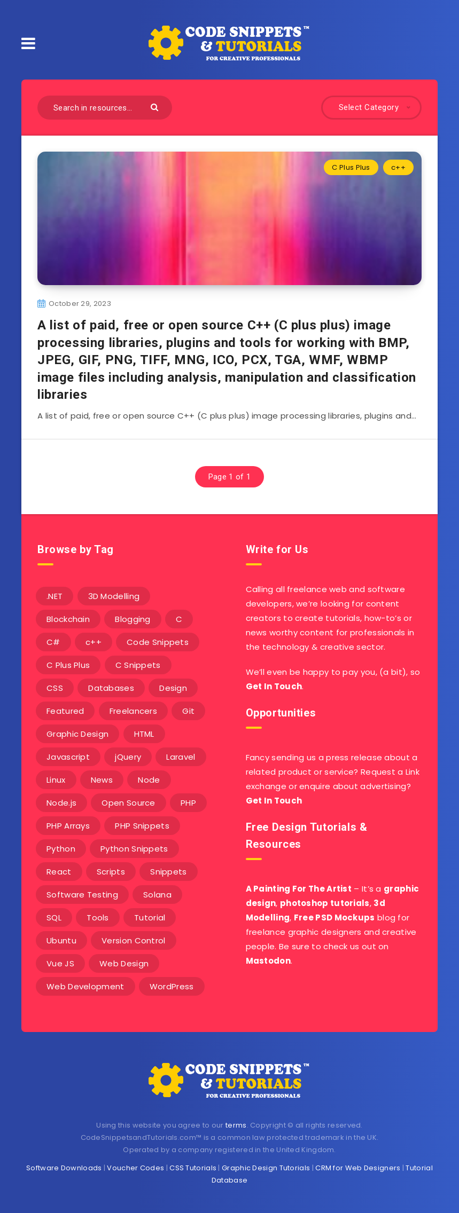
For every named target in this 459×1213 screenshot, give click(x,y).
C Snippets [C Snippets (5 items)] (138, 665)
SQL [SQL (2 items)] (53, 917)
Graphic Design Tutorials (266, 1168)
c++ (398, 167)
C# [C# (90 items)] (53, 642)
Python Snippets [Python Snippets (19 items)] (134, 848)
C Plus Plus (351, 167)
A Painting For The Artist (299, 888)
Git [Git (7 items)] (188, 710)
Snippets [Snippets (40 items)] (168, 871)
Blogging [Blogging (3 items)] (132, 619)
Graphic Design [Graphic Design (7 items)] (77, 733)
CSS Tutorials (192, 1168)
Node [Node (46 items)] (149, 779)
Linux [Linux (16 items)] (56, 779)
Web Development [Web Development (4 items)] (85, 986)
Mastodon (268, 960)
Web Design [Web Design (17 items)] (124, 963)
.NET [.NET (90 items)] (54, 596)
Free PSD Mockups (334, 917)
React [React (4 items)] (59, 871)
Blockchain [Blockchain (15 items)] (68, 619)
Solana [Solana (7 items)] (157, 894)
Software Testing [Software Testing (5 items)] (82, 894)
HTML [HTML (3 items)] (144, 733)
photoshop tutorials (325, 903)
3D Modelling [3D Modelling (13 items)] (114, 596)
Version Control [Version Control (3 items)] (134, 940)
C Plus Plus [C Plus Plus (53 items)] (68, 665)
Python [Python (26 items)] (60, 848)
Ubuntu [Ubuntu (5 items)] (61, 940)
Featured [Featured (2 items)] (65, 710)
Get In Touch (274, 686)
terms (236, 1125)
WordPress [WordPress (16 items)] (172, 986)
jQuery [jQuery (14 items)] (128, 756)
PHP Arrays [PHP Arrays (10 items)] (68, 825)
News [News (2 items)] (102, 779)
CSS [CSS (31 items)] (54, 688)
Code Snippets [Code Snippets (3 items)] (158, 642)
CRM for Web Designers (357, 1168)
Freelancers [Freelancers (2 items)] (133, 710)
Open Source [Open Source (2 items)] (128, 802)
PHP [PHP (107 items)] (188, 802)
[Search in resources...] (104, 108)
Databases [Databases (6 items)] (111, 688)
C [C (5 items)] (179, 619)
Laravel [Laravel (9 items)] (180, 756)
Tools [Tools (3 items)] (98, 917)
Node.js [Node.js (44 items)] (61, 802)
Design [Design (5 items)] (173, 688)
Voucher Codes (135, 1168)
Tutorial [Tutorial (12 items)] (149, 917)
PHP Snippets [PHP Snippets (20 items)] (142, 825)
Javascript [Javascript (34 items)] (68, 756)
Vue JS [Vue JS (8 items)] (60, 963)
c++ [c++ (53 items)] (93, 642)
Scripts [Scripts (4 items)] (111, 871)
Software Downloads (64, 1168)
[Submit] (156, 106)
